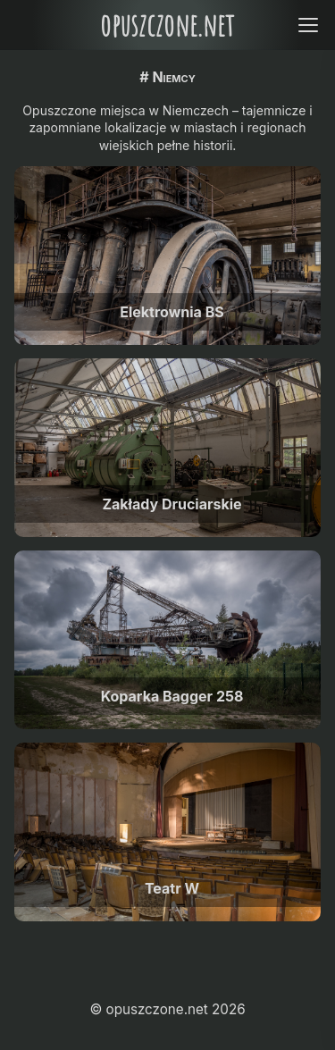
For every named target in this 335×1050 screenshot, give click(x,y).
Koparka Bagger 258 (172, 696)
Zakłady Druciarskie (171, 504)
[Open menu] (307, 24)
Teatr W (172, 888)
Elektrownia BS (171, 312)
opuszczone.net (167, 24)
